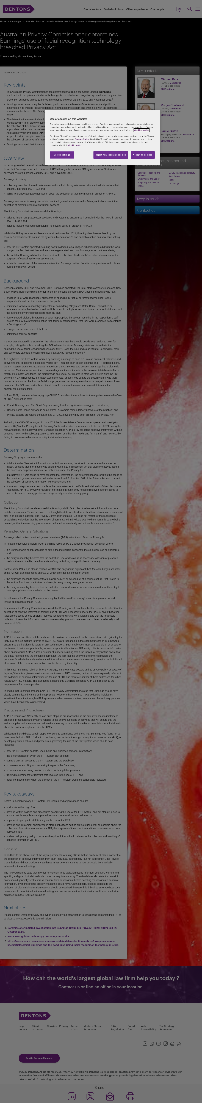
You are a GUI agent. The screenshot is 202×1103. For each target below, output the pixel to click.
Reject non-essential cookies (110, 155)
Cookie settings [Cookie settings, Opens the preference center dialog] (62, 155)
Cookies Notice (141, 130)
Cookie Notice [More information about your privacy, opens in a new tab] (75, 145)
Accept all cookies (142, 155)
